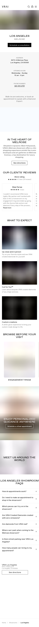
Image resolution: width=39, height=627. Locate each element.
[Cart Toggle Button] (32, 6)
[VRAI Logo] (5, 7)
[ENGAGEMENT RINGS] (19, 360)
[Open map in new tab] (19, 590)
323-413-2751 (19, 86)
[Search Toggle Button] (28, 6)
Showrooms (13, 623)
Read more (7, 208)
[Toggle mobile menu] (36, 6)
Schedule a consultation (19, 45)
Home (4, 623)
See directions (19, 163)
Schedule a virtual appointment (19, 426)
